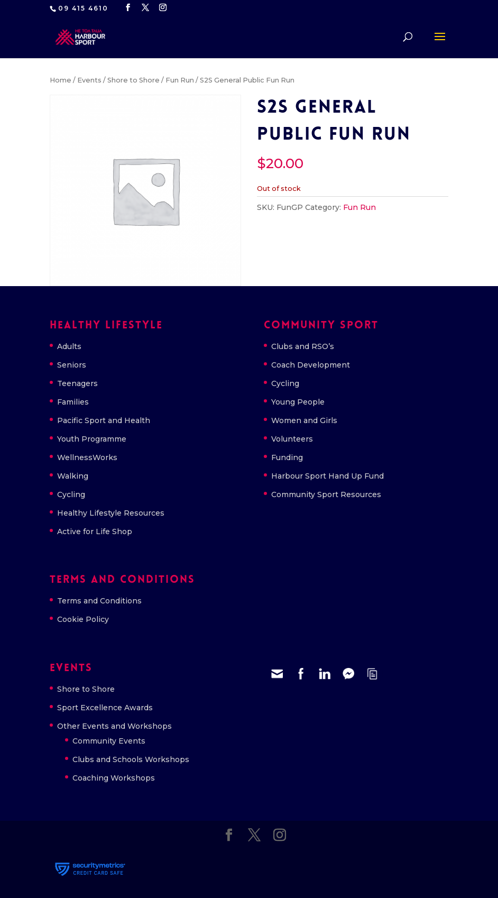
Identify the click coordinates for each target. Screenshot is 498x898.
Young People (298, 402)
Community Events (108, 741)
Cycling (71, 494)
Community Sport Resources (326, 494)
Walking (72, 476)
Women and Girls (304, 420)
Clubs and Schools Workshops (130, 759)
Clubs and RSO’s (302, 346)
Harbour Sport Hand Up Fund (327, 476)
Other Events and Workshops (114, 726)
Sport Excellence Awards (105, 707)
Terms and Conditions (99, 601)
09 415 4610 (83, 8)
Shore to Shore (133, 80)
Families (73, 402)
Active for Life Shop (94, 531)
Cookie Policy (83, 619)
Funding (287, 457)
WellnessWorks (87, 457)
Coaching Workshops (113, 778)
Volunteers (292, 439)
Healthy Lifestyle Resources (110, 513)
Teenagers (77, 383)
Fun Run (179, 80)
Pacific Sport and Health (103, 420)
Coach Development (310, 365)
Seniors (71, 365)
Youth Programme (91, 439)
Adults (69, 346)
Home (60, 80)
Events (89, 80)
